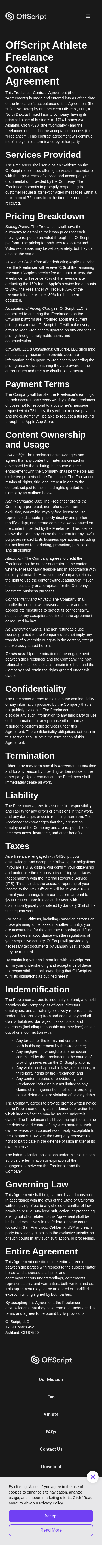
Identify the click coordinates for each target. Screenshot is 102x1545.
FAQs (51, 1431)
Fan (51, 1397)
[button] (88, 16)
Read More (51, 1530)
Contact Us (51, 1449)
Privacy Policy (51, 1503)
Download (51, 1466)
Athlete (51, 1414)
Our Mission (51, 1379)
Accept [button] (51, 1516)
